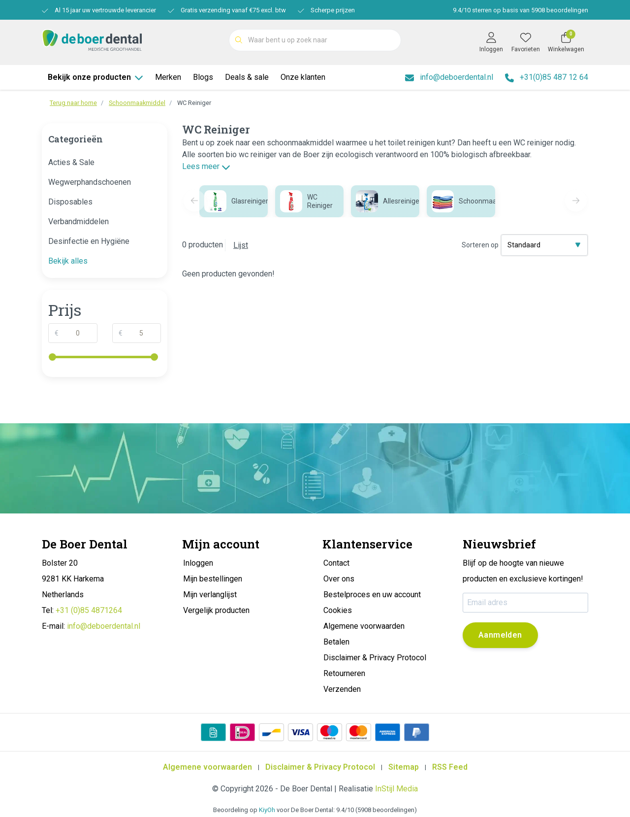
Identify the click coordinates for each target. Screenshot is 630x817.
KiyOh (267, 810)
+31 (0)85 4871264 (89, 610)
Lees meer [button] (206, 166)
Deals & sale (247, 77)
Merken (168, 77)
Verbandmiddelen (78, 221)
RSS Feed (450, 767)
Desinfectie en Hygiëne (88, 241)
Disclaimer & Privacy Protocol (320, 767)
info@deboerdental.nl (103, 626)
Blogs (203, 77)
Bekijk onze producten (95, 77)
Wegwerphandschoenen (89, 182)
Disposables (70, 201)
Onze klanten (303, 77)
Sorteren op (480, 245)
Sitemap (403, 767)
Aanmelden (500, 635)
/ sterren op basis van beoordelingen (519, 10)
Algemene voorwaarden (207, 767)
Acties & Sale (71, 162)
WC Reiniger (194, 102)
